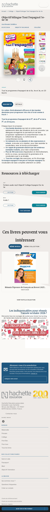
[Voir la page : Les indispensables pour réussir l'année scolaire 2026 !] (25, 325)
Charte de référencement (9, 498)
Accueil (4, 11)
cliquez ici (34, 373)
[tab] (7, 104)
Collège (10, 11)
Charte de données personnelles (12, 501)
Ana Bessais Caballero (9, 24)
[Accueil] (10, 5)
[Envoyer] (44, 379)
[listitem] (3, 421)
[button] (22, 27)
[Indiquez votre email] (22, 379)
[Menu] (43, 4)
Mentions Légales (7, 504)
